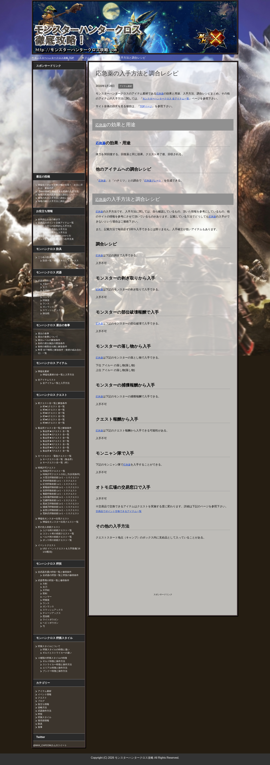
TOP (56, 57)
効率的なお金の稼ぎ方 (50, 219)
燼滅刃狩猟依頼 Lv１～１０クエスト (62, 506)
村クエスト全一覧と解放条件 (53, 403)
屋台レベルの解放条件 (50, 340)
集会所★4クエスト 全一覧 (57, 441)
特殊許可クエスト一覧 (55, 470)
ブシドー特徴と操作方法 (56, 671)
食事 (40, 727)
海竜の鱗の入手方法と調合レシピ (56, 201)
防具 (40, 723)
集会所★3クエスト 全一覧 (57, 437)
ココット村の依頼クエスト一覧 (59, 533)
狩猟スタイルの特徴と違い (57, 649)
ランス (46, 303)
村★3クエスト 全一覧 (54, 412)
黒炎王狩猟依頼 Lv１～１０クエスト (62, 503)
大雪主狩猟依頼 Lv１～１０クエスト (62, 477)
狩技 (40, 714)
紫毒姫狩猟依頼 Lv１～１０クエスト (62, 487)
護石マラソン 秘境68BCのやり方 (56, 235)
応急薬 (160, 93)
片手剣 (46, 290)
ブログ (41, 700)
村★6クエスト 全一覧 (54, 422)
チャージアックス (52, 613)
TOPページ (147, 106)
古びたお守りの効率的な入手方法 (56, 225)
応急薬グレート (155, 180)
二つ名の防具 (45, 257)
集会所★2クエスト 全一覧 (57, 434)
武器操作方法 (45, 280)
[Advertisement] (131, 567)
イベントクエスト (47, 545)
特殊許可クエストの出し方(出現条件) (63, 474)
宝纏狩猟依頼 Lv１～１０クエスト (61, 500)
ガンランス (49, 306)
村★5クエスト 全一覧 (54, 419)
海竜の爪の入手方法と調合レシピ (56, 197)
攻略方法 (43, 707)
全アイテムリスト (47, 379)
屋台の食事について (49, 336)
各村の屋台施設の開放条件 (52, 343)
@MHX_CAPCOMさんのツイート (51, 745)
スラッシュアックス (53, 310)
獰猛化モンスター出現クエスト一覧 (62, 521)
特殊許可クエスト (47, 467)
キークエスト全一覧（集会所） (59, 459)
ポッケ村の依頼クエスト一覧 (58, 540)
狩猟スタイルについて (50, 646)
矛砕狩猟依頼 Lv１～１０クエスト (61, 480)
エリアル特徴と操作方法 (56, 667)
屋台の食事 (44, 333)
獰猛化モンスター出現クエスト (55, 518)
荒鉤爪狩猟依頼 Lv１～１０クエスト (62, 513)
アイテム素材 (127, 86)
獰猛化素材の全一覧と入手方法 (59, 374)
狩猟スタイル (45, 717)
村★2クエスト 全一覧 (54, 409)
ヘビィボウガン (51, 622)
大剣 (45, 283)
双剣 (45, 293)
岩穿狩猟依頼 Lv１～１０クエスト (61, 490)
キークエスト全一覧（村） (57, 462)
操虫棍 (46, 313)
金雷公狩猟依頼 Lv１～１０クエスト (62, 510)
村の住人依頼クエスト (50, 527)
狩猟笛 (46, 300)
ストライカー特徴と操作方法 (58, 664)
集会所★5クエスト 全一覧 (57, 444)
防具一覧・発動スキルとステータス (62, 260)
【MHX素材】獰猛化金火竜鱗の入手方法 (60, 191)
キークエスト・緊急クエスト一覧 (56, 455)
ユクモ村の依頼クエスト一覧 (58, 530)
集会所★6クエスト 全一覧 (57, 447)
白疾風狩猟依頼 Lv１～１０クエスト (62, 497)
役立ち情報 (44, 704)
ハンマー (47, 297)
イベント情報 (45, 694)
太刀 (45, 287)
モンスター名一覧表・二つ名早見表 (57, 239)
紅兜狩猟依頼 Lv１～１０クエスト (61, 484)
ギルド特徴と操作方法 (55, 661)
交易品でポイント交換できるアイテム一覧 (122, 511)
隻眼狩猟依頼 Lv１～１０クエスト (61, 493)
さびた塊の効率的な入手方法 (53, 229)
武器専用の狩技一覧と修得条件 (55, 580)
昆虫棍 (46, 616)
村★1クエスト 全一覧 (54, 406)
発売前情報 (44, 720)
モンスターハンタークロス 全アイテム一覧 (171, 98)
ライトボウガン (51, 619)
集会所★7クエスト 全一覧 (57, 450)
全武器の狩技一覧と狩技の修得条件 (62, 575)
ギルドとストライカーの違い (58, 652)
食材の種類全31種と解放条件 (54, 346)
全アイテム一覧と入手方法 (57, 383)
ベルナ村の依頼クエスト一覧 (58, 536)
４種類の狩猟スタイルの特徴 (53, 657)
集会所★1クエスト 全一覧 (57, 431)
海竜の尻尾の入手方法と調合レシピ (57, 194)
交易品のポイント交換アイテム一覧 (57, 222)
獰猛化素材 (44, 371)
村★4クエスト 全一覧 (54, 416)
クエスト (43, 697)
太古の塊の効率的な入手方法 (53, 232)
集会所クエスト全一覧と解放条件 (56, 427)
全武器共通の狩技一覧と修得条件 (56, 571)
